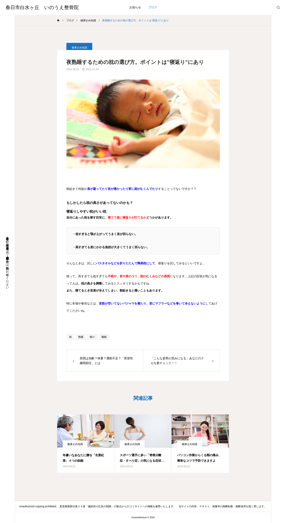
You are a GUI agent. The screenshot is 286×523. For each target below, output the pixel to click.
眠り (92, 336)
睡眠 (104, 336)
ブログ (152, 7)
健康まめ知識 (75, 444)
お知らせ (135, 7)
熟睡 (80, 336)
